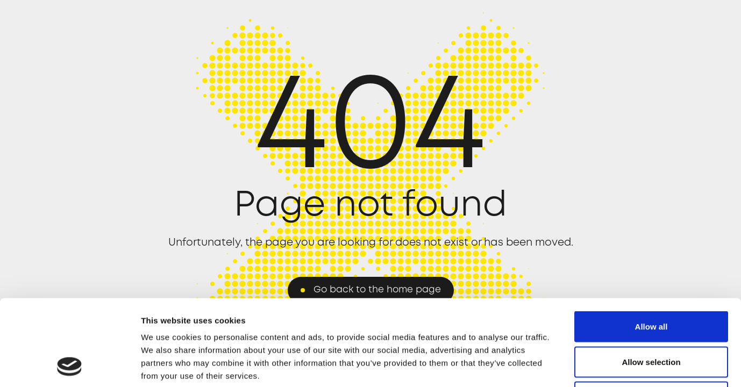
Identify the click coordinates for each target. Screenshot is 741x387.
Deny (651, 316)
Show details (564, 365)
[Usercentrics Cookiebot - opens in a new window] (70, 366)
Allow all (651, 245)
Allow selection (651, 281)
